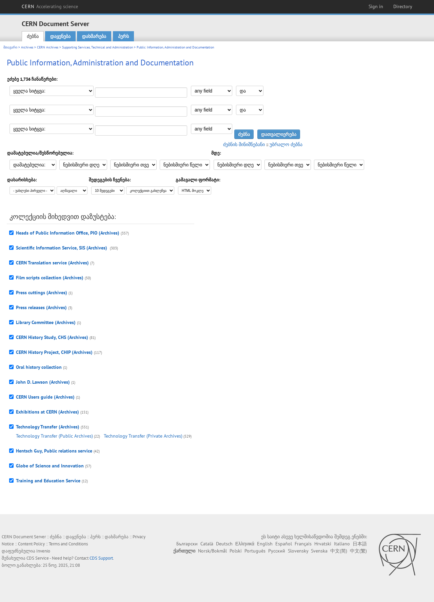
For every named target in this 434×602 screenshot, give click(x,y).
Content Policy (31, 544)
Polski (236, 551)
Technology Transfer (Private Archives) (143, 436)
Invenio (43, 551)
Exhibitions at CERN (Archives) (47, 412)
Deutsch (224, 544)
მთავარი (10, 47)
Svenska (319, 551)
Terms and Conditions (68, 544)
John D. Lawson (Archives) (43, 382)
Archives (27, 47)
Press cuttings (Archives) (41, 292)
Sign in (376, 6)
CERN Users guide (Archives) (45, 397)
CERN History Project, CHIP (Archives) (54, 352)
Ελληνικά (244, 544)
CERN (50, 6)
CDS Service (37, 558)
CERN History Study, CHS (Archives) (52, 337)
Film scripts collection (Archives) (49, 278)
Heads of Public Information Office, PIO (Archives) (67, 233)
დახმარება (94, 36)
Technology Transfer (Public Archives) (54, 436)
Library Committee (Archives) (46, 322)
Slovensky (298, 551)
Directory (402, 6)
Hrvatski (322, 544)
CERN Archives (47, 47)
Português (254, 551)
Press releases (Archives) (41, 307)
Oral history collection (39, 367)
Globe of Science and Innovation (50, 466)
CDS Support (101, 558)
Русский (276, 551)
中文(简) (338, 551)
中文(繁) (358, 551)
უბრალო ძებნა (286, 144)
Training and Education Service (48, 481)
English (265, 544)
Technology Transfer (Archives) (47, 427)
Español (283, 544)
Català (206, 544)
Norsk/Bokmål (212, 551)
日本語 (360, 544)
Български (187, 544)
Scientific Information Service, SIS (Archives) (62, 248)
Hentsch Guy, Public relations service (54, 451)
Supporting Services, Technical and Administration (97, 47)
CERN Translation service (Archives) (52, 263)
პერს (123, 36)
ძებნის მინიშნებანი (244, 144)
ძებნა (33, 36)
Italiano (342, 544)
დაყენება (60, 36)
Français (303, 544)
